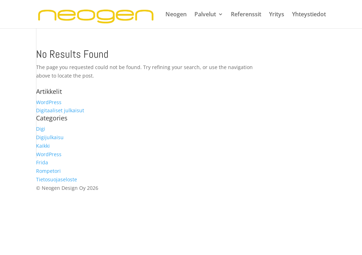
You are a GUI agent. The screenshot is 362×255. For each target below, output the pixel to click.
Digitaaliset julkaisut (60, 110)
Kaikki (43, 145)
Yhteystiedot (309, 15)
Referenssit (246, 15)
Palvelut (205, 15)
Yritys (276, 15)
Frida (42, 162)
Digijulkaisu (50, 137)
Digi (40, 128)
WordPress (49, 102)
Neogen (176, 15)
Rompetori (48, 171)
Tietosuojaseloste (56, 179)
